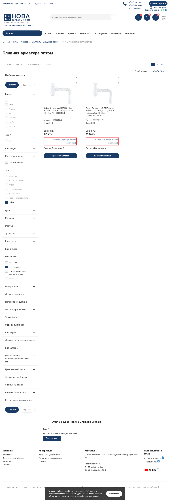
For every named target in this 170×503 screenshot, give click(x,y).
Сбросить (27, 85)
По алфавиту (33, 64)
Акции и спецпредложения (50, 458)
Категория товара (14, 156)
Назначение (11, 256)
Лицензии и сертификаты (14, 458)
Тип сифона (11, 317)
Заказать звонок (152, 10)
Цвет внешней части (15, 369)
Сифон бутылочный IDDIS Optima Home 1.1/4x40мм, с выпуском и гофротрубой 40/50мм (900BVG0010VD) (100, 111)
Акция (8, 135)
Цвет (7, 210)
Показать (12, 85)
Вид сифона (11, 332)
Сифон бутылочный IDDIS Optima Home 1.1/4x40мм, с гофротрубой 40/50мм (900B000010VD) (58, 110)
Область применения (15, 309)
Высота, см (10, 241)
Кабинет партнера (158, 3)
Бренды (72, 33)
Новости (84, 33)
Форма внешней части (16, 377)
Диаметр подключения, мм (18, 340)
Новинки (60, 33)
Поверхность (11, 286)
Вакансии (7, 461)
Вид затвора (11, 348)
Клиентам (116, 33)
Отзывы (50, 4)
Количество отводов (15, 392)
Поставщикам (100, 33)
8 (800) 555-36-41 (135, 5)
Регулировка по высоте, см (18, 400)
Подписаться (51, 438)
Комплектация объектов (49, 455)
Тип (7, 170)
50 (158, 71)
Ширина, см (11, 249)
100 (162, 71)
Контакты (130, 33)
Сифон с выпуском (14, 325)
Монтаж (9, 226)
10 (152, 71)
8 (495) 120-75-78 (135, 2)
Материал (10, 218)
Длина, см (10, 233)
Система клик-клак (14, 385)
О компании (8, 4)
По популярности (14, 64)
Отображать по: (149, 71)
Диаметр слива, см (14, 294)
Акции (48, 33)
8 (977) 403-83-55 (135, 8)
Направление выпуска (16, 302)
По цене (48, 64)
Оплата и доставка (36, 4)
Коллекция (10, 148)
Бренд (8, 94)
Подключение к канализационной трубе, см (17, 358)
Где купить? (20, 4)
